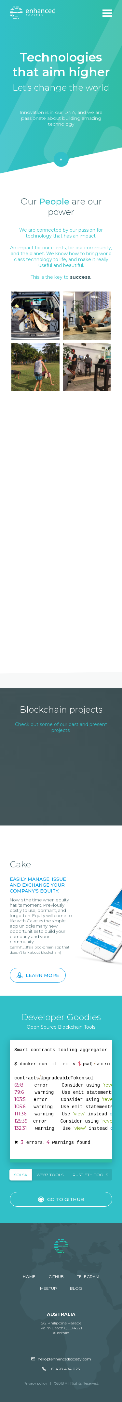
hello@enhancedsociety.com (61, 1359)
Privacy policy (35, 1383)
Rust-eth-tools (90, 1174)
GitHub (56, 1276)
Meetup (48, 1288)
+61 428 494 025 (61, 1368)
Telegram (88, 1276)
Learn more (38, 975)
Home (29, 1276)
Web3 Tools (49, 1174)
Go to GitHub (61, 1199)
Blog (76, 1288)
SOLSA (20, 1174)
